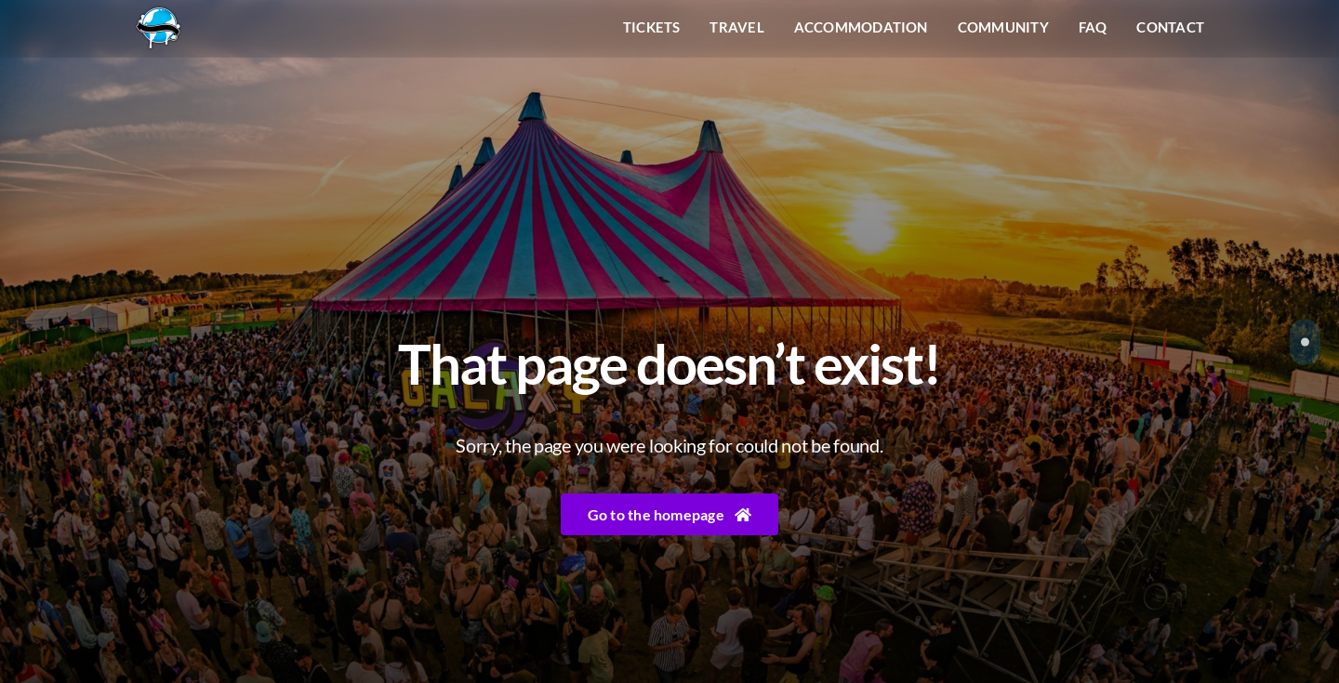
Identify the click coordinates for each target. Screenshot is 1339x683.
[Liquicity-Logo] (158, 12)
